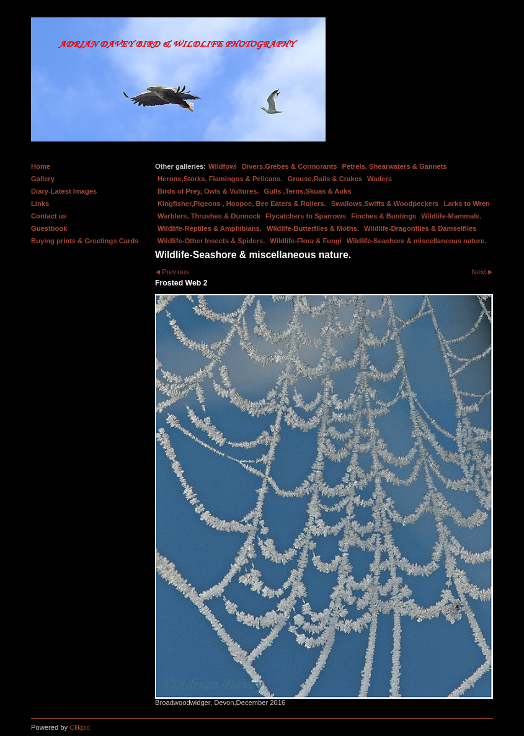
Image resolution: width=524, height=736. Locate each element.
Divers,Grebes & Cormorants (289, 166)
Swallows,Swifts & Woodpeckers (385, 203)
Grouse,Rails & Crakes (324, 178)
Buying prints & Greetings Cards (84, 241)
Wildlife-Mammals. (451, 216)
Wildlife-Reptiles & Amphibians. (210, 228)
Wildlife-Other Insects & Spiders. (211, 241)
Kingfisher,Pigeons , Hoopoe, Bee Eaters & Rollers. (242, 203)
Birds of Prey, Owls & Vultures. (208, 191)
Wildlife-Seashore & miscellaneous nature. (417, 241)
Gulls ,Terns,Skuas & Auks (308, 191)
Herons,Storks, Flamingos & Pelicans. (220, 178)
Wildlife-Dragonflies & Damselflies (420, 228)
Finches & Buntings (383, 216)
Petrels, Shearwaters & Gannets (394, 166)
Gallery (43, 178)
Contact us (49, 216)
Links (40, 203)
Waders (379, 178)
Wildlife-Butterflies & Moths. (313, 228)
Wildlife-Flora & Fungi (306, 241)
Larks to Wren (467, 203)
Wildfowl (222, 166)
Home (40, 166)
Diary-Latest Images (64, 191)
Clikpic (79, 727)
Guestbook (49, 228)
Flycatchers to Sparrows (305, 216)
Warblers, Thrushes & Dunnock (209, 216)
